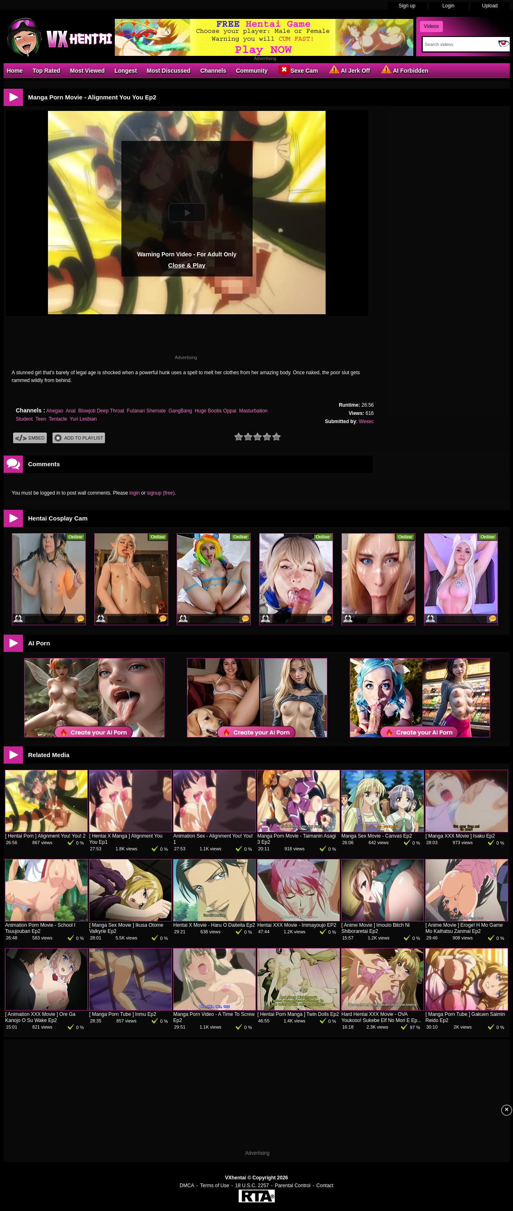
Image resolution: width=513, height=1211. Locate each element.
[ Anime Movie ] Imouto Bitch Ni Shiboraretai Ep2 (376, 928)
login (135, 493)
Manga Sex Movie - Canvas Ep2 (377, 836)
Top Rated (46, 70)
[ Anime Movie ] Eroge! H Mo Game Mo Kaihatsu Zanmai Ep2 (464, 928)
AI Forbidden (404, 70)
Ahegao (54, 411)
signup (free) (160, 493)
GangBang (180, 411)
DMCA (187, 1185)
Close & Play (186, 265)
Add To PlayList (79, 438)
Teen (40, 419)
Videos (431, 26)
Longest (125, 70)
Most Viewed (87, 70)
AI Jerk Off (349, 70)
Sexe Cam (297, 70)
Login (448, 6)
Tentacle (58, 419)
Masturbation (253, 411)
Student (24, 419)
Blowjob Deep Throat (101, 411)
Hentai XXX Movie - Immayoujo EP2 (297, 925)
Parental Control (292, 1185)
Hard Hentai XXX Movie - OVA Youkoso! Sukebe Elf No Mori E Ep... (382, 1017)
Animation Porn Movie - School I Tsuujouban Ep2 (40, 928)
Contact (325, 1185)
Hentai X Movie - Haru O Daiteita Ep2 (214, 925)
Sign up (407, 6)
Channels (213, 70)
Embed (30, 438)
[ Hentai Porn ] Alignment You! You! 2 (45, 836)
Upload (489, 6)
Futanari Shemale (146, 411)
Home (15, 70)
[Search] (459, 44)
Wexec (366, 421)
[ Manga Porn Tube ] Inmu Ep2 (122, 1014)
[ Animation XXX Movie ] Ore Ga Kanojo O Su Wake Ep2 (40, 1017)
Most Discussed (169, 70)
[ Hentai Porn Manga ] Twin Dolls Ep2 (298, 1014)
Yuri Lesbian (83, 419)
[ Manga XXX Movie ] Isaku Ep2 (460, 836)
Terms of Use (214, 1185)
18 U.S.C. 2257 (252, 1185)
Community (251, 70)
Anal (70, 411)
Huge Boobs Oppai (215, 411)
